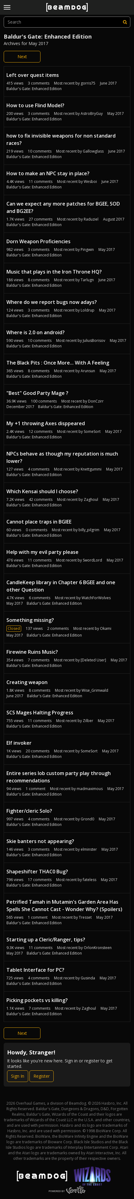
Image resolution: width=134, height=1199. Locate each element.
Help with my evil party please (42, 552)
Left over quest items (32, 75)
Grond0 (87, 819)
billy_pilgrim (88, 529)
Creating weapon (27, 682)
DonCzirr (96, 401)
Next (22, 56)
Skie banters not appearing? (40, 841)
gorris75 (88, 83)
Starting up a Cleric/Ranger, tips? (45, 939)
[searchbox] (67, 22)
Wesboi (90, 181)
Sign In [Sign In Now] (17, 1076)
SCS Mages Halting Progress (39, 712)
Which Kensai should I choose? (42, 491)
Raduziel (91, 219)
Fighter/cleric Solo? (29, 811)
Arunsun (88, 370)
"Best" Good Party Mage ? (37, 393)
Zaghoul (91, 499)
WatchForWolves (96, 597)
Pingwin (87, 249)
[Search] (124, 22)
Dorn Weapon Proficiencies (38, 241)
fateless (89, 879)
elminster (89, 849)
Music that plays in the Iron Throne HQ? (54, 271)
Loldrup (87, 310)
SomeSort (92, 431)
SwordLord (92, 560)
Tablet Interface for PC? (35, 969)
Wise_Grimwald (95, 690)
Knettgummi (91, 469)
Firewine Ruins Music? (32, 652)
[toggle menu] (7, 7)
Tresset (85, 917)
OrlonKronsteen (98, 947)
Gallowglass (93, 151)
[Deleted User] (93, 660)
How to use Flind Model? (35, 105)
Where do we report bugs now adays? (51, 302)
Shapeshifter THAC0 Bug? (37, 871)
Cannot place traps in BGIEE (38, 521)
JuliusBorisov (94, 340)
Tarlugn (87, 279)
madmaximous (90, 788)
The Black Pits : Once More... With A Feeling (57, 362)
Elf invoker (19, 742)
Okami (105, 628)
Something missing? (30, 620)
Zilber (88, 720)
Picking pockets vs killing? (37, 1000)
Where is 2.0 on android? (35, 332)
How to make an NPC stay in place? (48, 173)
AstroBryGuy (92, 113)
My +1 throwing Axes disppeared (45, 423)
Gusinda (88, 978)
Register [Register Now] (41, 1076)
